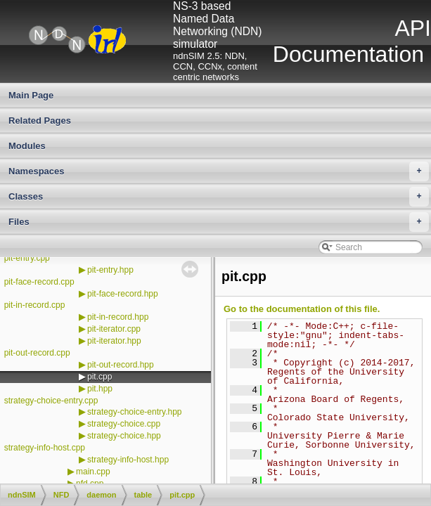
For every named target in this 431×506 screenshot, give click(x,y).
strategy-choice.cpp (123, 424)
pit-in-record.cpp (34, 305)
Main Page (30, 95)
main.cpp (93, 471)
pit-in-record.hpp (117, 317)
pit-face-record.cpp (39, 282)
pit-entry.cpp (27, 258)
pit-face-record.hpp (122, 294)
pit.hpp (99, 389)
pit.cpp (99, 377)
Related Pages (39, 120)
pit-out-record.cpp (37, 353)
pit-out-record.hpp (120, 365)
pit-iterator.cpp (114, 329)
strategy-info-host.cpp (44, 448)
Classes (218, 197)
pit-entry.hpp (110, 270)
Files (218, 222)
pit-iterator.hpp (114, 341)
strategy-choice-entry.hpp (134, 412)
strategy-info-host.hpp (128, 460)
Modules (27, 146)
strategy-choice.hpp (124, 436)
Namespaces (218, 171)
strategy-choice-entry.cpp (51, 401)
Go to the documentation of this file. (302, 309)
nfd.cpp (89, 483)
